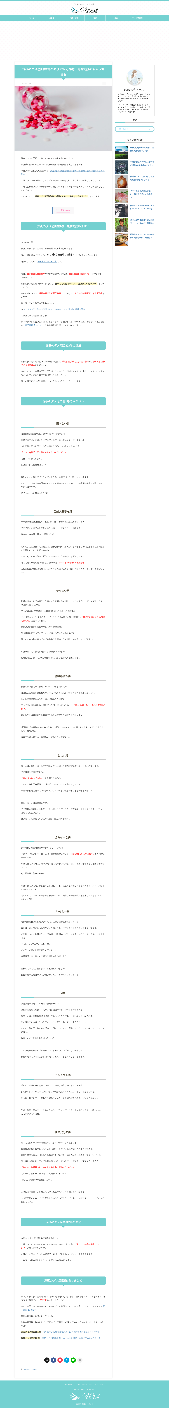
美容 (95, 18)
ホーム (31, 18)
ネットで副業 (137, 18)
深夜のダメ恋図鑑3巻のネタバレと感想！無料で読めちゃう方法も (71, 1338)
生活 (116, 18)
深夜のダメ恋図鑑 (30, 1369)
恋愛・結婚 (74, 18)
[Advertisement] (84, 40)
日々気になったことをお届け (84, 1390)
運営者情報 (68, 1385)
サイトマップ (99, 1385)
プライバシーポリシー (84, 1385)
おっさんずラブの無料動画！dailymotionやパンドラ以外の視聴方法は (54, 309)
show (67, 210)
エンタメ (52, 18)
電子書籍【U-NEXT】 (47, 261)
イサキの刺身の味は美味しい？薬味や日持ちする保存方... (141, 194)
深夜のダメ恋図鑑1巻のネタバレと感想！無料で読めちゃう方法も (72, 1332)
